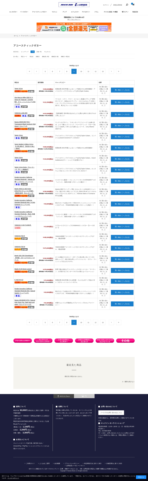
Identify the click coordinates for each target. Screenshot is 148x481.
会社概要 (57, 463)
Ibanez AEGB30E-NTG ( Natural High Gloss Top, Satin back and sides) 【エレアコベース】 (24, 302)
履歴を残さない (130, 381)
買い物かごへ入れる (122, 90)
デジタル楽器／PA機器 (111, 12)
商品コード (24, 56)
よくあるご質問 (44, 463)
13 (103, 71)
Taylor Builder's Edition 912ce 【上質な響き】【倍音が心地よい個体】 (24, 146)
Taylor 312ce (18, 88)
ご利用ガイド (30, 463)
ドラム (96, 12)
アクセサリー (86, 12)
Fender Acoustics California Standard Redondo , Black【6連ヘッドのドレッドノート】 (24, 214)
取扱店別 (135, 12)
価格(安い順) (45, 56)
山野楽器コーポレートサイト (75, 465)
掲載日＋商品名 (65, 56)
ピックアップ (24, 51)
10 (81, 71)
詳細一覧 (39, 51)
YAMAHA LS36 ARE (20, 113)
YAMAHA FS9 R (19, 236)
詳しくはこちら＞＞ (74, 19)
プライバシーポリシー (72, 463)
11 (88, 71)
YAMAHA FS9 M (19, 247)
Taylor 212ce (18, 135)
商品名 (31, 56)
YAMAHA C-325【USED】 (23, 225)
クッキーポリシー (13, 478)
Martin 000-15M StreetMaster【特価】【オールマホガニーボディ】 (24, 258)
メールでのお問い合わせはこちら (111, 412)
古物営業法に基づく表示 (114, 463)
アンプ (65, 12)
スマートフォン (64, 396)
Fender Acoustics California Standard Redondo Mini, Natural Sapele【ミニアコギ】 (24, 291)
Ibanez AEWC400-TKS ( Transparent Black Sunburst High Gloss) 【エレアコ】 (25, 124)
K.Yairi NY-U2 (18, 280)
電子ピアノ (125, 12)
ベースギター (24, 12)
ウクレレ (54, 12)
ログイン (106, 5)
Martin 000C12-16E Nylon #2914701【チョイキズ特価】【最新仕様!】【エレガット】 (24, 191)
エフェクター (75, 12)
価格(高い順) (54, 56)
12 (95, 71)
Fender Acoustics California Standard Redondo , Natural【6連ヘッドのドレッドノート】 (24, 179)
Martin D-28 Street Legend (22, 269)
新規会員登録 (117, 5)
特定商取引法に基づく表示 (92, 463)
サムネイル (47, 51)
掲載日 (38, 56)
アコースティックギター (39, 12)
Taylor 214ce (18, 157)
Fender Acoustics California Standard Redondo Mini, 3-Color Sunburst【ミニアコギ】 (24, 202)
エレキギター (13, 12)
